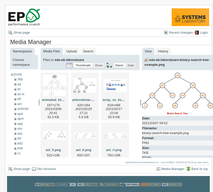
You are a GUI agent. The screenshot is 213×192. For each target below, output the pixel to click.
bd (19, 138)
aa (19, 84)
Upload (71, 51)
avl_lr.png (83, 150)
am (19, 104)
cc (19, 153)
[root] (18, 74)
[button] (83, 65)
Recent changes (181, 32)
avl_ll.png (53, 150)
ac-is (20, 94)
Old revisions (46, 169)
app (20, 123)
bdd (20, 148)
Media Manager (173, 169)
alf (19, 99)
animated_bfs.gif (55, 100)
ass (19, 133)
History (163, 51)
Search (88, 51)
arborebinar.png (84, 100)
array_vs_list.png (116, 100)
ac (19, 89)
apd (20, 114)
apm (20, 118)
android (22, 109)
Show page (21, 32)
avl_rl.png (114, 150)
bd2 (20, 143)
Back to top (199, 169)
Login (204, 32)
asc (19, 128)
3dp (20, 79)
